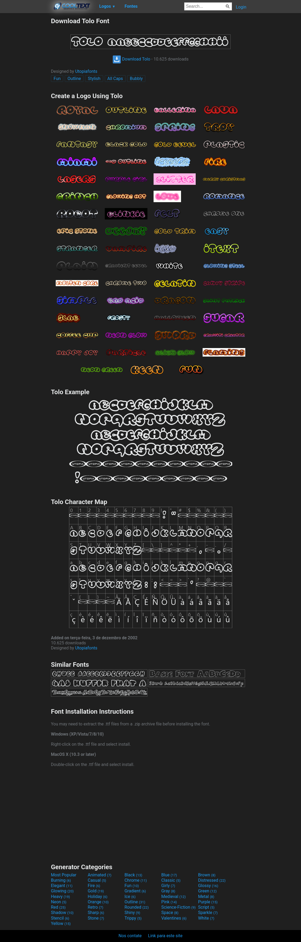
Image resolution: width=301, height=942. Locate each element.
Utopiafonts (86, 71)
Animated (99, 874)
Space (169, 912)
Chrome (136, 880)
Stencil (60, 918)
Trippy (133, 918)
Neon (58, 901)
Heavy (60, 896)
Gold (96, 890)
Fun (57, 78)
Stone (96, 918)
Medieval (173, 896)
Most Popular (64, 874)
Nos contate (130, 935)
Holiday (97, 896)
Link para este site (165, 935)
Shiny (132, 912)
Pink (169, 901)
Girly (168, 885)
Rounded (137, 907)
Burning (61, 880)
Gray (168, 890)
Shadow (62, 912)
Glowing (62, 890)
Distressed (212, 880)
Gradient (135, 890)
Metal (206, 896)
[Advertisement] (25, 97)
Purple (208, 901)
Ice (130, 896)
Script (206, 907)
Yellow (61, 923)
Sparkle (208, 912)
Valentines (174, 918)
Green (207, 890)
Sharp (96, 912)
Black (133, 874)
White (206, 918)
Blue (169, 874)
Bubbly (136, 78)
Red (58, 907)
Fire (94, 885)
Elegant (62, 885)
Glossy (208, 885)
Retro (95, 907)
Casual (97, 880)
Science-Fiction (178, 907)
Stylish (94, 78)
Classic (170, 880)
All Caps (115, 78)
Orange (98, 901)
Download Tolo (131, 59)
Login (241, 7)
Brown (206, 874)
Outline (74, 78)
